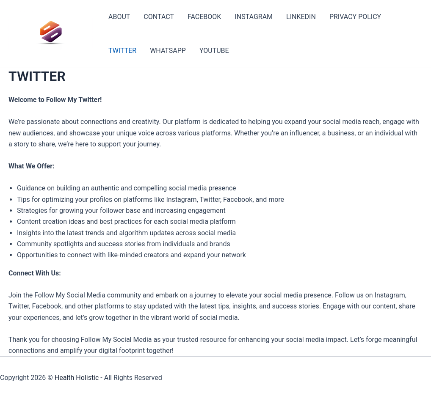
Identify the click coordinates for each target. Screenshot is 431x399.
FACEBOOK (204, 17)
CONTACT (159, 17)
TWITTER (122, 51)
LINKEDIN (301, 17)
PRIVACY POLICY (355, 17)
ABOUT (119, 17)
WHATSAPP (168, 51)
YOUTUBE (214, 51)
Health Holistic (77, 378)
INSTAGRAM (254, 17)
